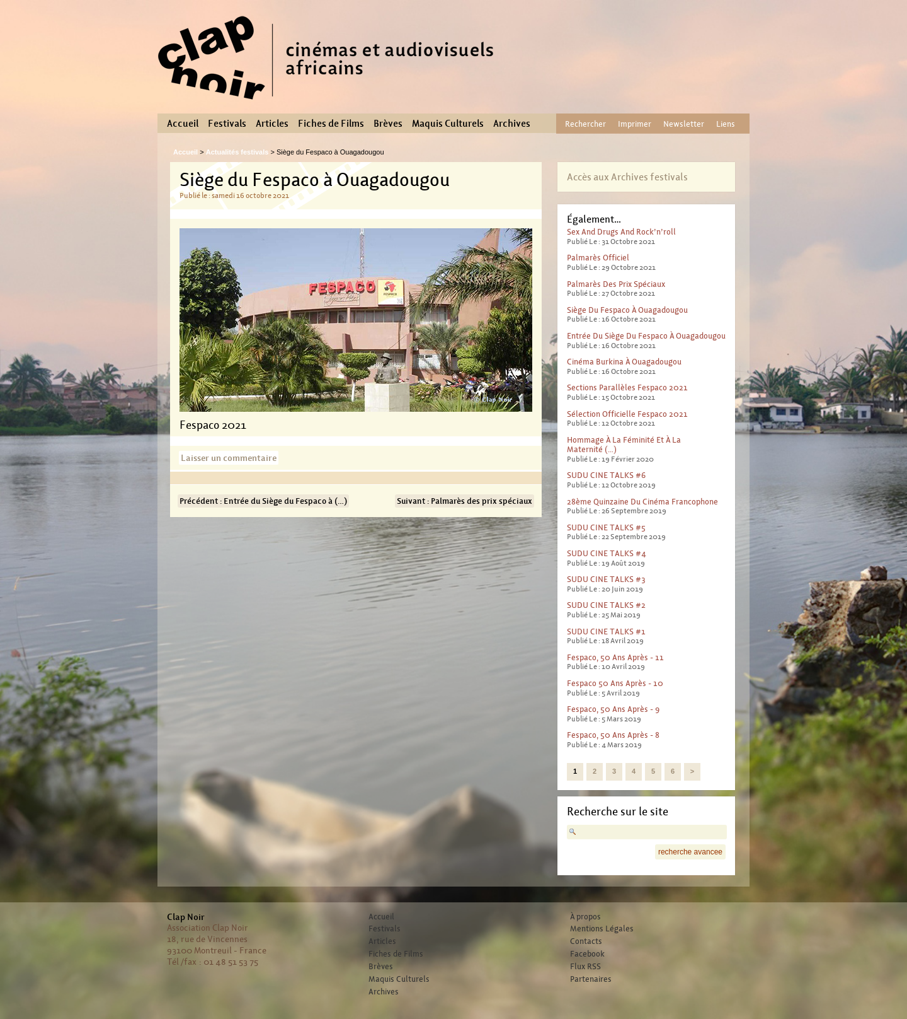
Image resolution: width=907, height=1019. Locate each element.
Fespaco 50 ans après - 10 (615, 683)
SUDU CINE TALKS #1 (606, 631)
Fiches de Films (331, 123)
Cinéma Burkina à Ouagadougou (624, 361)
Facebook (587, 954)
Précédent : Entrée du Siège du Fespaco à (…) (263, 501)
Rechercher (585, 124)
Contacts (586, 941)
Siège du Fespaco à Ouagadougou (627, 310)
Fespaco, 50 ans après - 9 (613, 709)
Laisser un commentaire (229, 457)
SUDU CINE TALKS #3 (606, 579)
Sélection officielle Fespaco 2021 (627, 414)
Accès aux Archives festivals (627, 177)
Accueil (182, 123)
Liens (725, 124)
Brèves (388, 123)
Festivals (227, 123)
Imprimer (634, 124)
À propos (585, 917)
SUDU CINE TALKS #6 (606, 475)
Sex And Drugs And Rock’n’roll (621, 231)
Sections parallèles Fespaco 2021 (627, 387)
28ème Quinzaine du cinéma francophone (642, 501)
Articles (272, 123)
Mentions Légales (602, 929)
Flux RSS (585, 967)
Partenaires (591, 979)
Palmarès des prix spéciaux (616, 284)
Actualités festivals (237, 152)
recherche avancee (690, 851)
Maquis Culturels (448, 123)
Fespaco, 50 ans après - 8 (613, 735)
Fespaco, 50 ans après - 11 (615, 657)
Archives (511, 123)
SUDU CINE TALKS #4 (606, 553)
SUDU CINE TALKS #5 (606, 527)
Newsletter (683, 124)
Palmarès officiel (598, 257)
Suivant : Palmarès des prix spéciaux (464, 501)
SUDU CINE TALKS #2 (606, 605)
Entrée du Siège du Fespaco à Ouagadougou (646, 336)
